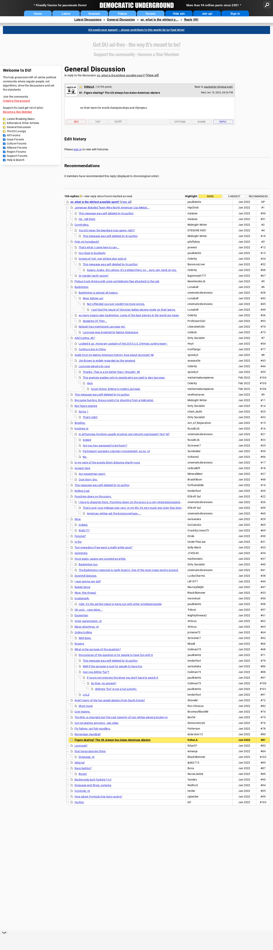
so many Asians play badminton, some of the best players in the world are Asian (129, 315)
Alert (118, 121)
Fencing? (80, 536)
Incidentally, (82, 598)
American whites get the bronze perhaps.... (114, 513)
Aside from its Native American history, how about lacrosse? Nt (114, 354)
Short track (86, 706)
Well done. (85, 638)
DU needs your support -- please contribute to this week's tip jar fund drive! (136, 29)
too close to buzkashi (92, 253)
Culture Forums (16, 143)
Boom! (83, 773)
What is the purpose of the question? (98, 649)
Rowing (79, 643)
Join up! (207, 13)
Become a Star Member (17, 111)
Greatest (94, 13)
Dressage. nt (87, 756)
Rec (76, 121)
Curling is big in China (92, 349)
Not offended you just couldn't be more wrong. (116, 304)
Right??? (84, 530)
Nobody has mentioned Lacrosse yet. (102, 326)
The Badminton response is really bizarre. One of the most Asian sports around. (129, 570)
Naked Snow (82, 587)
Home (38, 13)
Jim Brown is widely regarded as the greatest (107, 360)
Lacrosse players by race (94, 366)
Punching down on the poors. (93, 496)
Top (97, 121)
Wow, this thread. (85, 592)
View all (152, 75)
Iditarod (79, 762)
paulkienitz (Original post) (218, 87)
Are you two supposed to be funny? (105, 445)
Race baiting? (83, 768)
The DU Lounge (16, 131)
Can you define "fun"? (96, 672)
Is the (78, 541)
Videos (122, 13)
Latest (66, 13)
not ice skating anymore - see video (97, 723)
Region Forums (16, 151)
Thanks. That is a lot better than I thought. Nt (111, 371)
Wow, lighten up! (93, 298)
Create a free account (16, 100)
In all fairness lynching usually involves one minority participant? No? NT (124, 434)
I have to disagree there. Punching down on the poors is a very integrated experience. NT (134, 502)
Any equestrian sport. (92, 473)
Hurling (79, 802)
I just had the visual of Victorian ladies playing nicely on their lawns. (133, 309)
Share (201, 121)
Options (180, 121)
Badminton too (88, 564)
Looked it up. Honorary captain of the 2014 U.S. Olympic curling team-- (123, 343)
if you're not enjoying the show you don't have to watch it (122, 677)
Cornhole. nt (82, 790)
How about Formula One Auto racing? (98, 796)
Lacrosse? (81, 745)
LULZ (86, 694)
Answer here (82, 468)
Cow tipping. (83, 711)
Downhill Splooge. (86, 575)
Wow (78, 519)
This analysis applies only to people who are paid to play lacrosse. (124, 377)
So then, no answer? (103, 683)
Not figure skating (86, 405)
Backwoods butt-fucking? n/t (93, 779)
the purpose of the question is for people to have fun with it (116, 655)
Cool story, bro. (88, 479)
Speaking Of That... (95, 321)
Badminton (82, 287)
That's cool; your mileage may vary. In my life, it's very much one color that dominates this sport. (143, 507)
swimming (81, 553)
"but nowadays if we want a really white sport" (104, 547)
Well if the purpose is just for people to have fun (112, 666)
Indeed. (83, 524)
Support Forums (17, 155)
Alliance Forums (17, 147)
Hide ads (179, 13)
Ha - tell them (87, 219)
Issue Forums (15, 139)
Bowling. (80, 422)
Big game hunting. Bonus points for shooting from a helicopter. (114, 400)
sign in (77, 149)
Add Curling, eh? (85, 338)
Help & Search (15, 159)
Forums (151, 13)
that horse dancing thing (90, 751)
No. (85, 456)
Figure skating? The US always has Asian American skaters (113, 739)
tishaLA (89, 86)
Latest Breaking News (21, 118)
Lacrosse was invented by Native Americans (110, 332)
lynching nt (81, 428)
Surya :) (83, 411)
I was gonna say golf (88, 581)
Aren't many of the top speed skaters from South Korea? (110, 700)
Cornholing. (82, 224)
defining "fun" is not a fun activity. (116, 689)
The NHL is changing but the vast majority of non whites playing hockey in (121, 717)
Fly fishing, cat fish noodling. (93, 728)
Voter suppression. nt (88, 621)
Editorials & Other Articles (23, 123)
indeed (87, 439)
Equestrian (81, 615)
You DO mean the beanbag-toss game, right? (107, 230)
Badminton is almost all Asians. (98, 292)
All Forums (13, 135)
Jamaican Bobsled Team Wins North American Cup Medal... (112, 207)
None (210, 196)
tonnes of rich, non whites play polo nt (103, 258)
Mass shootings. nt (87, 626)
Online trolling (83, 632)
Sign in (235, 13)
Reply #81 (191, 19)
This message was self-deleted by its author (106, 213)
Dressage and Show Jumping (93, 785)
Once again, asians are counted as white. (100, 558)
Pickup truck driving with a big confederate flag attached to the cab (117, 281)
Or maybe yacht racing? (94, 275)
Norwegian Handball (87, 734)
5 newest (234, 196)
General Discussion (121, 19)
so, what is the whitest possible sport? (121, 75)
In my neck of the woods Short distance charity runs (107, 462)
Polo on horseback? (87, 241)
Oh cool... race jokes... (88, 609)
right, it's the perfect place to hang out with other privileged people (120, 604)
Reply (223, 121)
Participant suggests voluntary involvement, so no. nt (116, 451)
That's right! (90, 417)
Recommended (258, 196)
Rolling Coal (82, 490)
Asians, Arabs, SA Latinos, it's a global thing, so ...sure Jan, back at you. (132, 270)
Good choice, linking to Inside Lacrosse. (116, 388)
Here (90, 383)
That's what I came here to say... (99, 247)
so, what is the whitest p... (160, 19)
